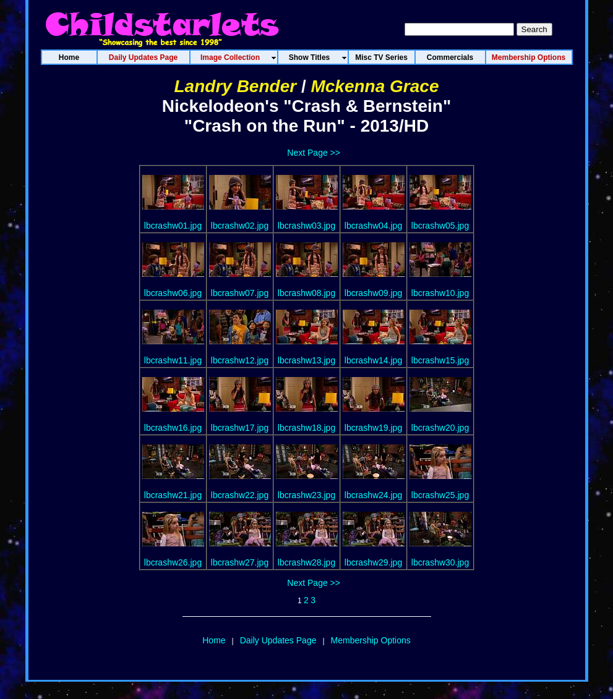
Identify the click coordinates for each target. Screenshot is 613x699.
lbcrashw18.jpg (306, 428)
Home (213, 640)
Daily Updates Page (278, 640)
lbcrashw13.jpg (306, 360)
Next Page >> (313, 153)
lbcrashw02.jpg (239, 226)
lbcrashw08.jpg (306, 293)
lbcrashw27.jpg (239, 562)
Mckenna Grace (375, 86)
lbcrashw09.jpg (373, 293)
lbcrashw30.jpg (440, 562)
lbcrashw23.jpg (306, 495)
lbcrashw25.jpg (440, 495)
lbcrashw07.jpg (239, 293)
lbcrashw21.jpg (173, 495)
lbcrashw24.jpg (373, 495)
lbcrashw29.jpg (373, 562)
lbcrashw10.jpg (440, 293)
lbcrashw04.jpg (373, 226)
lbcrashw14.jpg (373, 360)
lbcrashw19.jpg (373, 428)
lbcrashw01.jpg (173, 226)
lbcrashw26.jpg (173, 562)
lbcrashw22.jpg (239, 495)
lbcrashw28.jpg (306, 562)
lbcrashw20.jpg (440, 428)
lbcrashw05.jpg (440, 226)
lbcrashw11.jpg (173, 360)
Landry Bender (235, 86)
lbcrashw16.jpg (173, 428)
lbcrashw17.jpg (239, 428)
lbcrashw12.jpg (239, 360)
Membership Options (371, 640)
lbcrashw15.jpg (440, 360)
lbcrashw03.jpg (306, 226)
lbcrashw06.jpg (173, 293)
